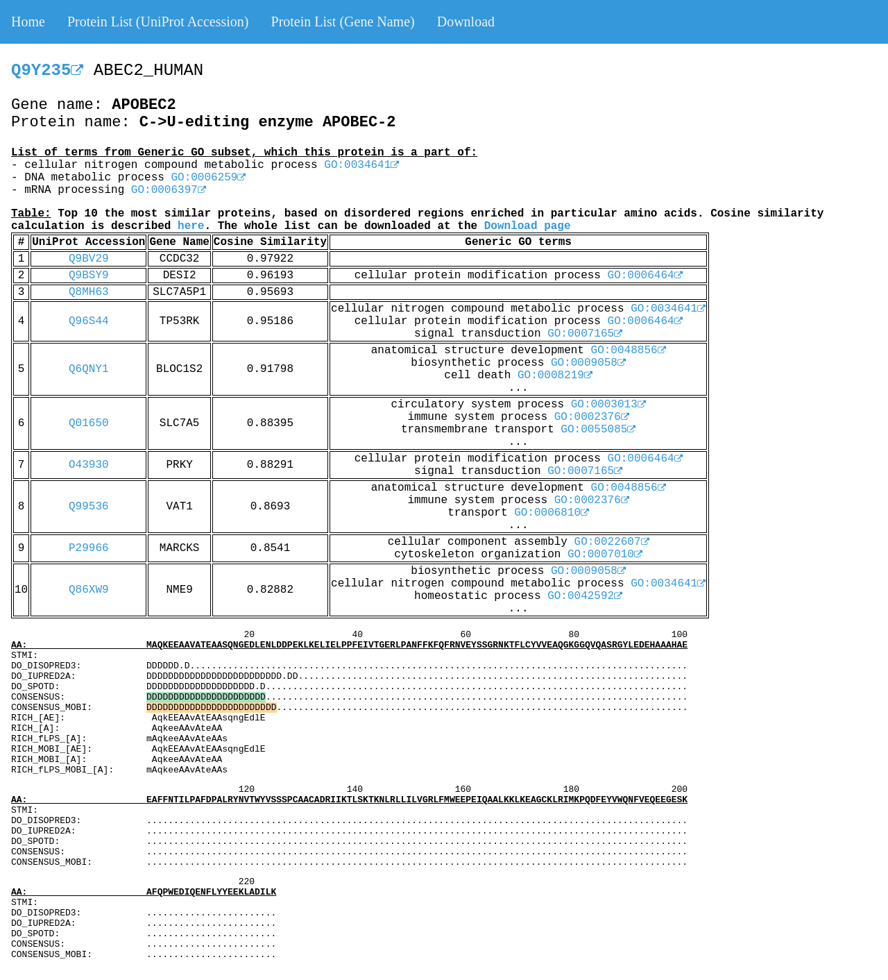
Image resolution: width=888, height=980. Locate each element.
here (191, 226)
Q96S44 (89, 321)
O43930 (89, 465)
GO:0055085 (598, 429)
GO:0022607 (611, 542)
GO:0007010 (604, 554)
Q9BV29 (89, 259)
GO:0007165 (584, 334)
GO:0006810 (551, 513)
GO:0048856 (628, 350)
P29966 (89, 548)
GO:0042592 (584, 596)
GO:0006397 (168, 190)
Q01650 (89, 423)
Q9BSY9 (89, 275)
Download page (527, 226)
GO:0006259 (208, 177)
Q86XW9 (89, 590)
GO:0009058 (588, 363)
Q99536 (89, 506)
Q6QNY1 (89, 369)
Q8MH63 (89, 292)
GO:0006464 (645, 275)
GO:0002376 (591, 417)
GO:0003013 (608, 404)
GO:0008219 (555, 375)
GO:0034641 (361, 165)
